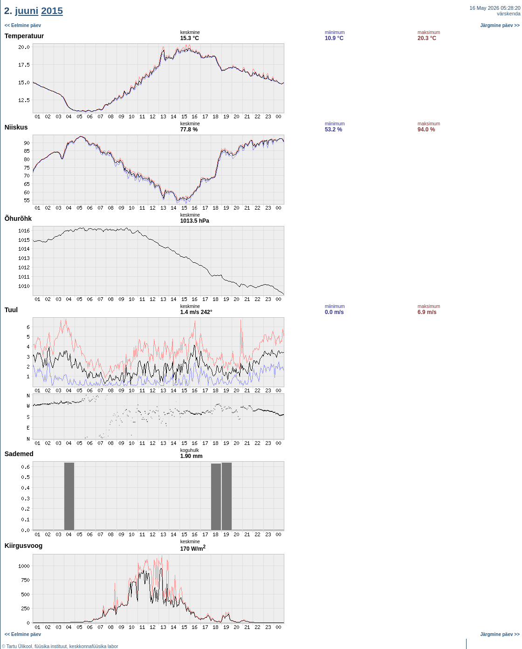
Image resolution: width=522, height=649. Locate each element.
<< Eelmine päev (23, 25)
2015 (52, 10)
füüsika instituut (50, 646)
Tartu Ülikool (19, 646)
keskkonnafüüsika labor (93, 646)
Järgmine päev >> (500, 25)
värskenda (509, 13)
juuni (26, 10)
